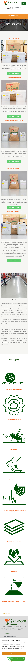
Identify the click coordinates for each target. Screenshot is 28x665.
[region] (14, 651)
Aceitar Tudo (14, 653)
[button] (3, 285)
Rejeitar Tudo (14, 661)
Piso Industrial (6, 614)
